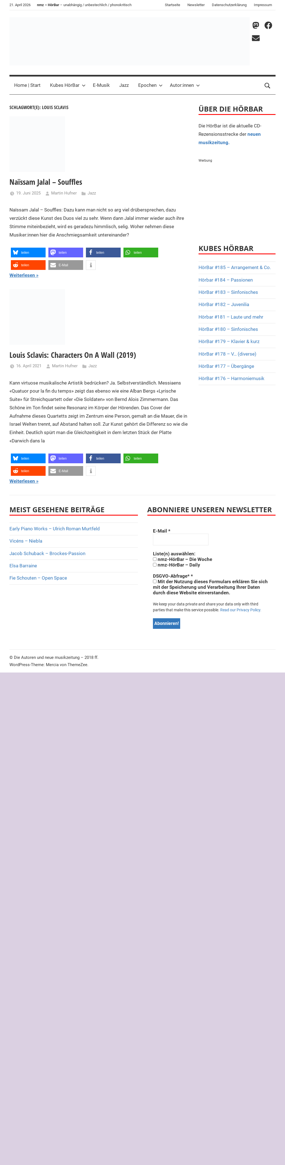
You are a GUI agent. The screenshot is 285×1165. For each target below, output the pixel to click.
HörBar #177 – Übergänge (226, 366)
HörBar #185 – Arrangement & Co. (235, 267)
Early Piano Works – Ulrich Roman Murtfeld (54, 528)
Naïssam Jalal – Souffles (45, 181)
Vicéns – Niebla (25, 541)
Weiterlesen (22, 275)
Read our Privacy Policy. (240, 610)
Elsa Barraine (23, 565)
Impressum (263, 5)
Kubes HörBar (68, 85)
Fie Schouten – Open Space (38, 578)
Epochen (150, 85)
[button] (28, 252)
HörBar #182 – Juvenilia (224, 304)
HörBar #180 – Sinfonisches (228, 329)
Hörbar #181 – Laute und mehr (231, 317)
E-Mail (161, 531)
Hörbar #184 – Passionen (226, 280)
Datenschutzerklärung (229, 5)
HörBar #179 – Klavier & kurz (229, 341)
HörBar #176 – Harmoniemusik (231, 378)
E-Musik (101, 85)
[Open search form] (267, 85)
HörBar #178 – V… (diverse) (227, 354)
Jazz (124, 85)
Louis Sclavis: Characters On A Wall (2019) (72, 354)
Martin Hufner (64, 193)
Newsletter (196, 5)
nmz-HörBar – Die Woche (182, 559)
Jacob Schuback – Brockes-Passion (47, 553)
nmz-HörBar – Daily (176, 565)
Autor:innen (185, 85)
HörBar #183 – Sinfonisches (228, 292)
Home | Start (27, 85)
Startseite (172, 5)
